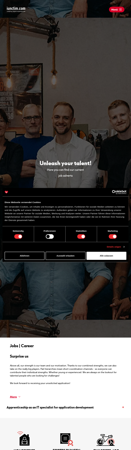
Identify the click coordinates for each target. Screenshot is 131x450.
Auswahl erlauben (65, 256)
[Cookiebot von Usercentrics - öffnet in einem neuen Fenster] (114, 192)
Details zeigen (114, 247)
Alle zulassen (106, 256)
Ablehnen (24, 256)
